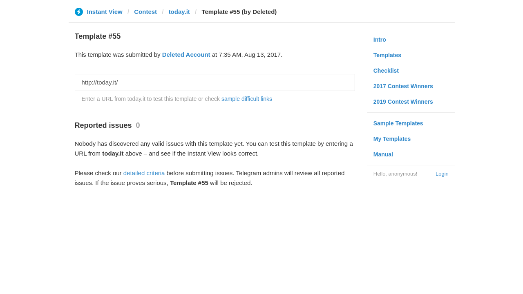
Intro (379, 39)
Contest (145, 11)
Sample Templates (398, 123)
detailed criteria (144, 172)
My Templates (392, 139)
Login (442, 174)
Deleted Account (186, 54)
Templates (387, 55)
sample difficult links (246, 99)
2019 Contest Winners (403, 101)
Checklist (386, 70)
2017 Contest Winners (403, 86)
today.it (179, 11)
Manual (383, 154)
